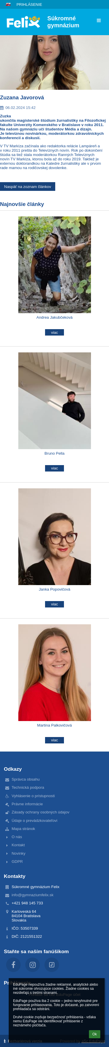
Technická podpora (28, 787)
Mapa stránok (23, 829)
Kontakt (18, 845)
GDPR (17, 861)
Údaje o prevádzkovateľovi (34, 820)
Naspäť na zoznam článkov (27, 186)
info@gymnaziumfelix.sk (32, 895)
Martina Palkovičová (54, 725)
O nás (17, 837)
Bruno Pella (54, 453)
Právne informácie (27, 804)
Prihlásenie (29, 4)
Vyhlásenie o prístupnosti (33, 796)
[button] (8, 4)
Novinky (18, 853)
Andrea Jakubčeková (54, 317)
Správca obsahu (26, 779)
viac (54, 332)
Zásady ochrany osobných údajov (40, 812)
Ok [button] (94, 1034)
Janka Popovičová (54, 589)
